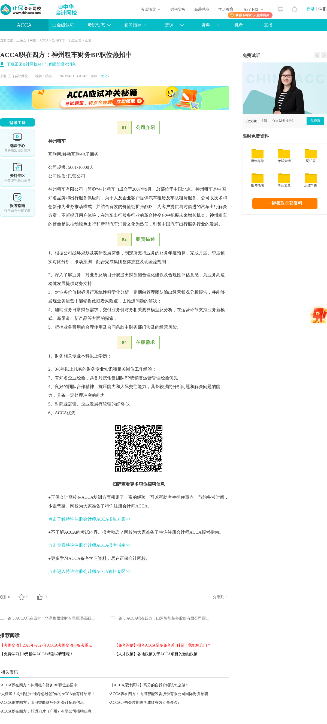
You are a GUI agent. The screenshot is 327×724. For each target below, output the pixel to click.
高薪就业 (202, 9)
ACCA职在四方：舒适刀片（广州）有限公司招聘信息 (46, 711)
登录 (310, 9)
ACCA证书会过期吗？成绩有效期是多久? (145, 703)
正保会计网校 (26, 40)
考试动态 (96, 25)
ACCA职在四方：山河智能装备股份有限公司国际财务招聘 (159, 694)
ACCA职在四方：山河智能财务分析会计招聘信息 (42, 703)
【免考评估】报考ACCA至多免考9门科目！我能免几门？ (162, 645)
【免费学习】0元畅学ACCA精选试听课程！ (37, 654)
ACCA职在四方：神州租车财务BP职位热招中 (39, 685)
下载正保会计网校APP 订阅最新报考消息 (41, 64)
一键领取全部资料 (284, 203)
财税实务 (178, 9)
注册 (322, 9)
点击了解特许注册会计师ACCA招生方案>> (89, 519)
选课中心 (17, 142)
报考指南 (17, 202)
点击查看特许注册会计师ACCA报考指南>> (89, 545)
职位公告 (74, 40)
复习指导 (132, 25)
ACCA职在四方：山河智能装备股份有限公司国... (167, 618)
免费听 (315, 121)
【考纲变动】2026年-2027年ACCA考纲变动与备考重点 (46, 645)
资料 (205, 25)
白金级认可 (63, 25)
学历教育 (226, 9)
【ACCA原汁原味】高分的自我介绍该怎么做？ (149, 685)
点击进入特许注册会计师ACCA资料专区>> (89, 571)
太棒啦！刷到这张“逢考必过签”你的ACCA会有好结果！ (48, 694)
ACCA (24, 25)
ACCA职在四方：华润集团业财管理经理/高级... (55, 618)
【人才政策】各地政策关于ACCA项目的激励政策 (156, 654)
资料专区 (17, 172)
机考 (238, 25)
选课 (169, 25)
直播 (268, 25)
